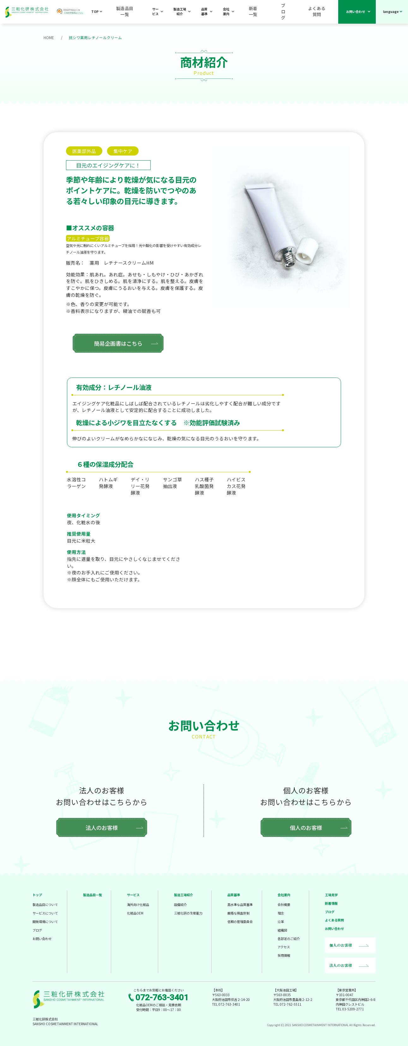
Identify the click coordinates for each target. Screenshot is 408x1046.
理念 (281, 912)
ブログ (293, 12)
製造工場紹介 (190, 12)
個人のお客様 (306, 827)
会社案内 (244, 12)
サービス (161, 12)
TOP (106, 12)
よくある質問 (320, 12)
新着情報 (331, 903)
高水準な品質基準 (240, 904)
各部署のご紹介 (289, 938)
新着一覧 (269, 12)
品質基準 (218, 12)
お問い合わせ (355, 12)
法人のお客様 (102, 827)
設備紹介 (180, 904)
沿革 (281, 921)
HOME (49, 37)
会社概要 (284, 904)
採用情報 (284, 955)
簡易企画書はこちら (110, 343)
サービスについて (45, 912)
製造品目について (45, 904)
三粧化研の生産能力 (188, 912)
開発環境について (45, 921)
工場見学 (331, 894)
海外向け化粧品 (138, 904)
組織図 (282, 929)
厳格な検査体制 (238, 912)
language (391, 12)
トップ (37, 894)
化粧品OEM (135, 912)
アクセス (284, 946)
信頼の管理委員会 (240, 921)
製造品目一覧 (132, 12)
